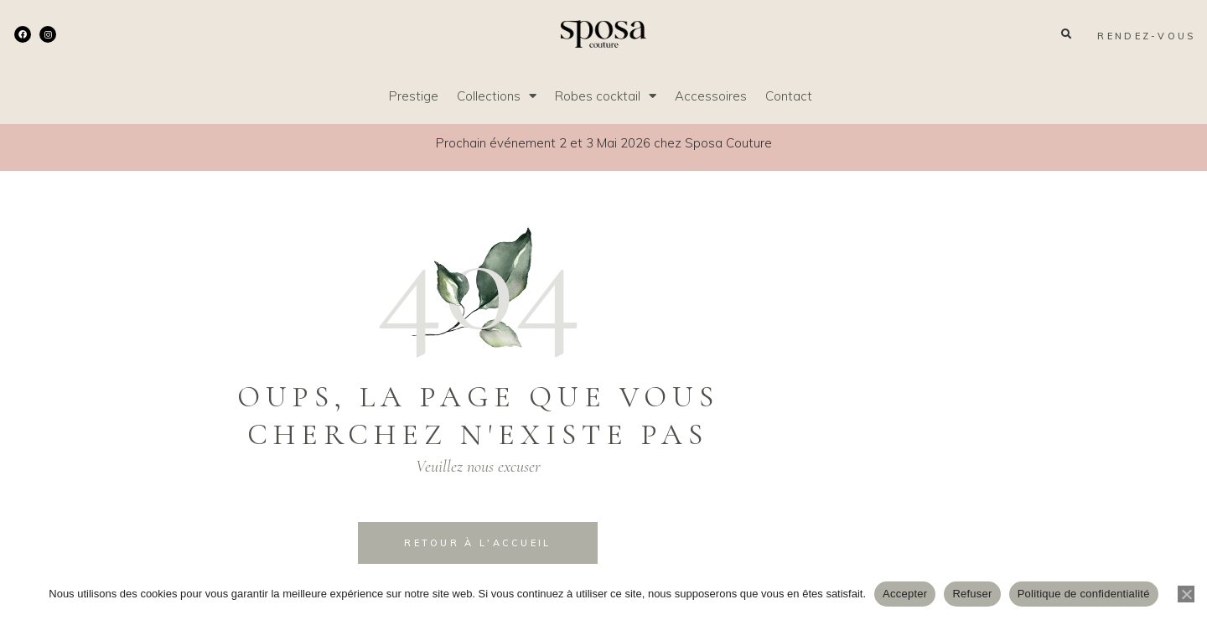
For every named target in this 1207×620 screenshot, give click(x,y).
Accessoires (711, 96)
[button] (1066, 34)
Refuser (972, 593)
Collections (496, 96)
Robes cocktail (605, 96)
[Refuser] (1186, 594)
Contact (788, 96)
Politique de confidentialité (1084, 593)
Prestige (413, 96)
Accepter (905, 593)
